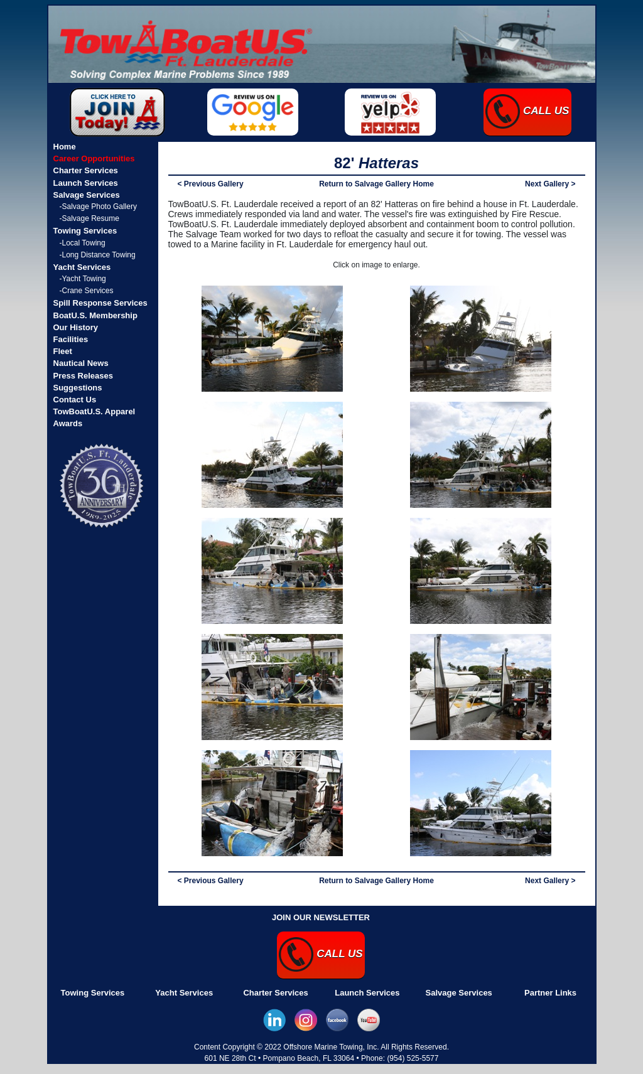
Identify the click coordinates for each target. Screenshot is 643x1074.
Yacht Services (184, 992)
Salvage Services (459, 992)
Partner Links (550, 992)
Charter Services (275, 992)
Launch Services (367, 992)
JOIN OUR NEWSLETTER (321, 917)
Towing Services (93, 992)
